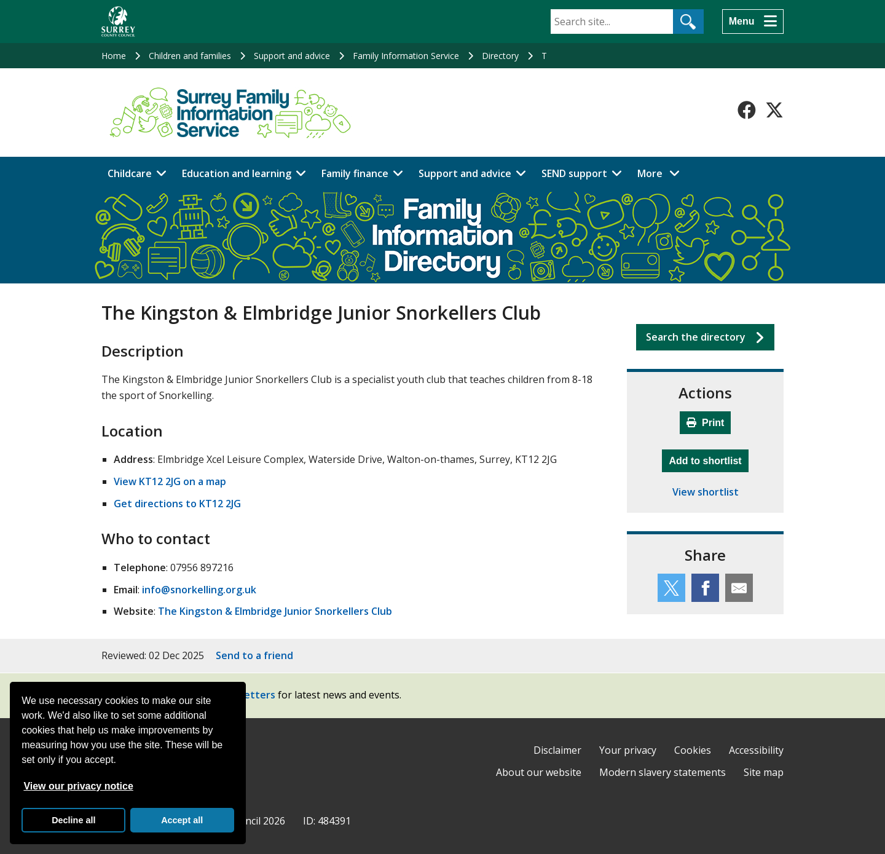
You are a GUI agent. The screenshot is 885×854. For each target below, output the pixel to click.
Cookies (692, 750)
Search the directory (695, 337)
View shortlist (705, 492)
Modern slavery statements (662, 772)
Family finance (354, 173)
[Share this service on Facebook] (705, 588)
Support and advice (292, 55)
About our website (538, 772)
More (661, 172)
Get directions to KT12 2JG (177, 503)
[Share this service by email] (739, 588)
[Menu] (753, 21)
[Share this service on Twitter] (671, 588)
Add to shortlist (708, 459)
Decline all (73, 820)
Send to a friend (254, 655)
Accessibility (756, 750)
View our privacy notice (78, 786)
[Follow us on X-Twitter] (774, 110)
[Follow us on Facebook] (747, 110)
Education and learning (236, 173)
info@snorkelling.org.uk (199, 589)
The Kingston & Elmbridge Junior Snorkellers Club (275, 611)
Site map (764, 772)
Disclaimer (557, 750)
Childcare (130, 173)
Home (113, 55)
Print (705, 422)
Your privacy (627, 750)
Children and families (190, 55)
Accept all (182, 820)
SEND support (574, 173)
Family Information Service (406, 55)
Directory (500, 55)
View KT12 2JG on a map (170, 481)
